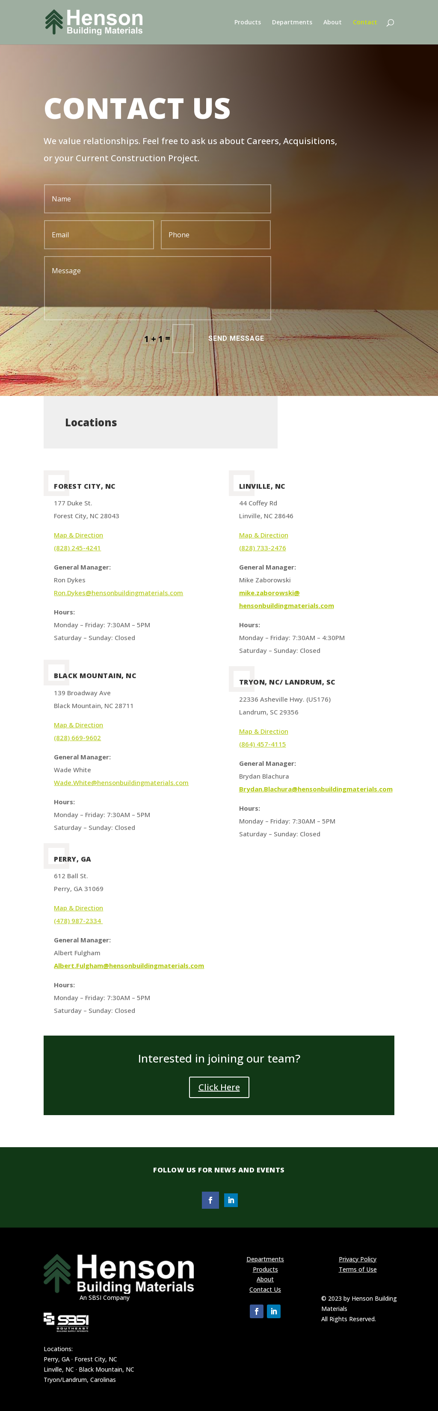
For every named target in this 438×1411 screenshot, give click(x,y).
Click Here (219, 1087)
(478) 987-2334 (78, 920)
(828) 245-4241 (77, 547)
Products (247, 22)
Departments (292, 22)
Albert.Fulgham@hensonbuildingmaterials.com (129, 965)
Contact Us (265, 1289)
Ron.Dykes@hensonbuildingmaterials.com (118, 592)
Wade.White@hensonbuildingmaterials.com (121, 782)
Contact (365, 22)
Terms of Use (358, 1269)
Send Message (236, 338)
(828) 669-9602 (77, 737)
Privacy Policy (357, 1259)
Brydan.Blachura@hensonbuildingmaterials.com (316, 789)
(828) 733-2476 (262, 547)
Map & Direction (78, 535)
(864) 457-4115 (262, 744)
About (332, 22)
